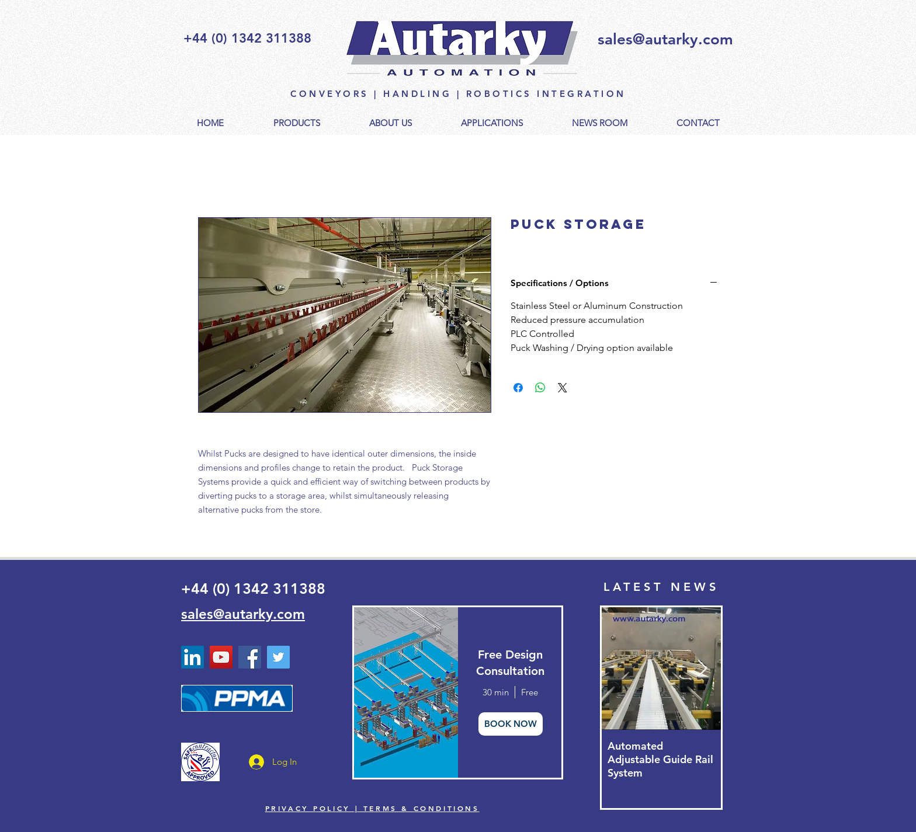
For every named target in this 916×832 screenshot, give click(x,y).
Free (529, 692)
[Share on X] (563, 388)
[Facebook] (249, 657)
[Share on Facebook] (518, 388)
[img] (405, 692)
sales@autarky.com (665, 39)
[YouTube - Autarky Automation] (221, 657)
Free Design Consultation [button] (510, 663)
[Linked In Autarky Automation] (192, 657)
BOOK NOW (510, 723)
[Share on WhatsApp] (540, 388)
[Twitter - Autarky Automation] (278, 657)
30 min (496, 692)
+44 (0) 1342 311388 (253, 588)
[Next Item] (702, 669)
